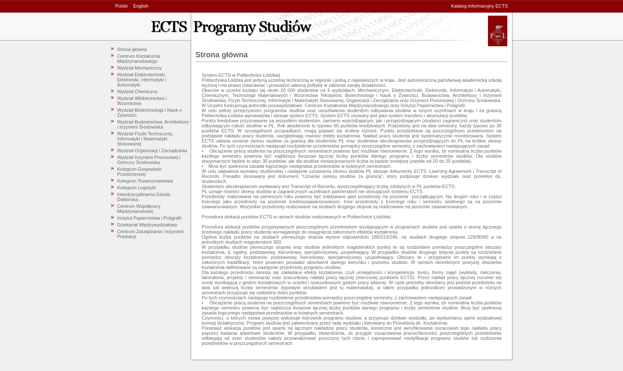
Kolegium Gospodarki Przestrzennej (139, 172)
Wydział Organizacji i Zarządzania (152, 150)
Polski (121, 5)
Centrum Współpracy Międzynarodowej (139, 209)
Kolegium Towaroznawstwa (145, 180)
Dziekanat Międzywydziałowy (147, 224)
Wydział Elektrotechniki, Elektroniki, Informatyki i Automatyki (141, 79)
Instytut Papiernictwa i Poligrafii (149, 217)
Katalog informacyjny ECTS (479, 5)
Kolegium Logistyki (136, 187)
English (140, 5)
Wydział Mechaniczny (139, 67)
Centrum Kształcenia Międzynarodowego (138, 59)
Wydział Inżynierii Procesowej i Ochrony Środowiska (149, 160)
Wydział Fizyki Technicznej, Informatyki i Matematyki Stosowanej (145, 138)
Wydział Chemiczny (137, 91)
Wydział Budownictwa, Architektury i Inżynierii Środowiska (153, 124)
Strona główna (132, 49)
